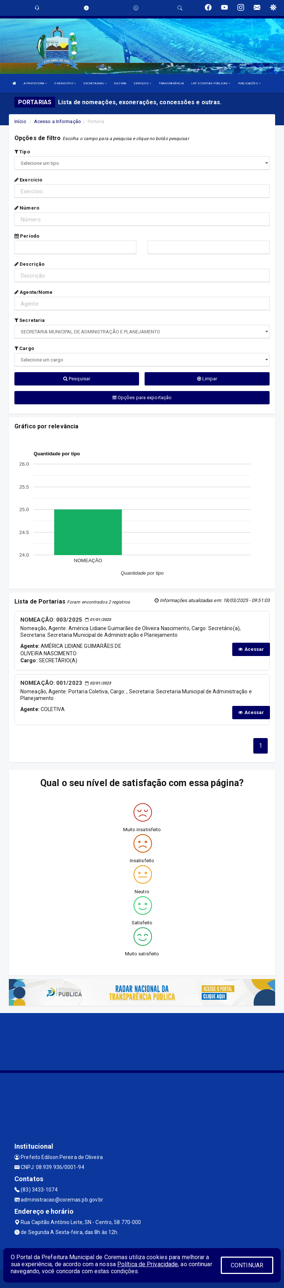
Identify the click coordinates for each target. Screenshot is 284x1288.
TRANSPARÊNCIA (171, 83)
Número (26, 208)
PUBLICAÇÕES (249, 83)
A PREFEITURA (35, 83)
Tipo (22, 151)
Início (20, 121)
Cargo (24, 348)
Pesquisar (76, 378)
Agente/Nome (33, 292)
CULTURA (120, 83)
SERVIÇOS (142, 83)
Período (26, 236)
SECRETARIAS (94, 83)
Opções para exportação (142, 397)
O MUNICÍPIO (65, 83)
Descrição (29, 264)
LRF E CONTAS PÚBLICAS (210, 83)
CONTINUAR (247, 1265)
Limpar (207, 378)
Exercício (28, 180)
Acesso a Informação (57, 121)
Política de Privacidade (147, 1264)
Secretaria (29, 320)
